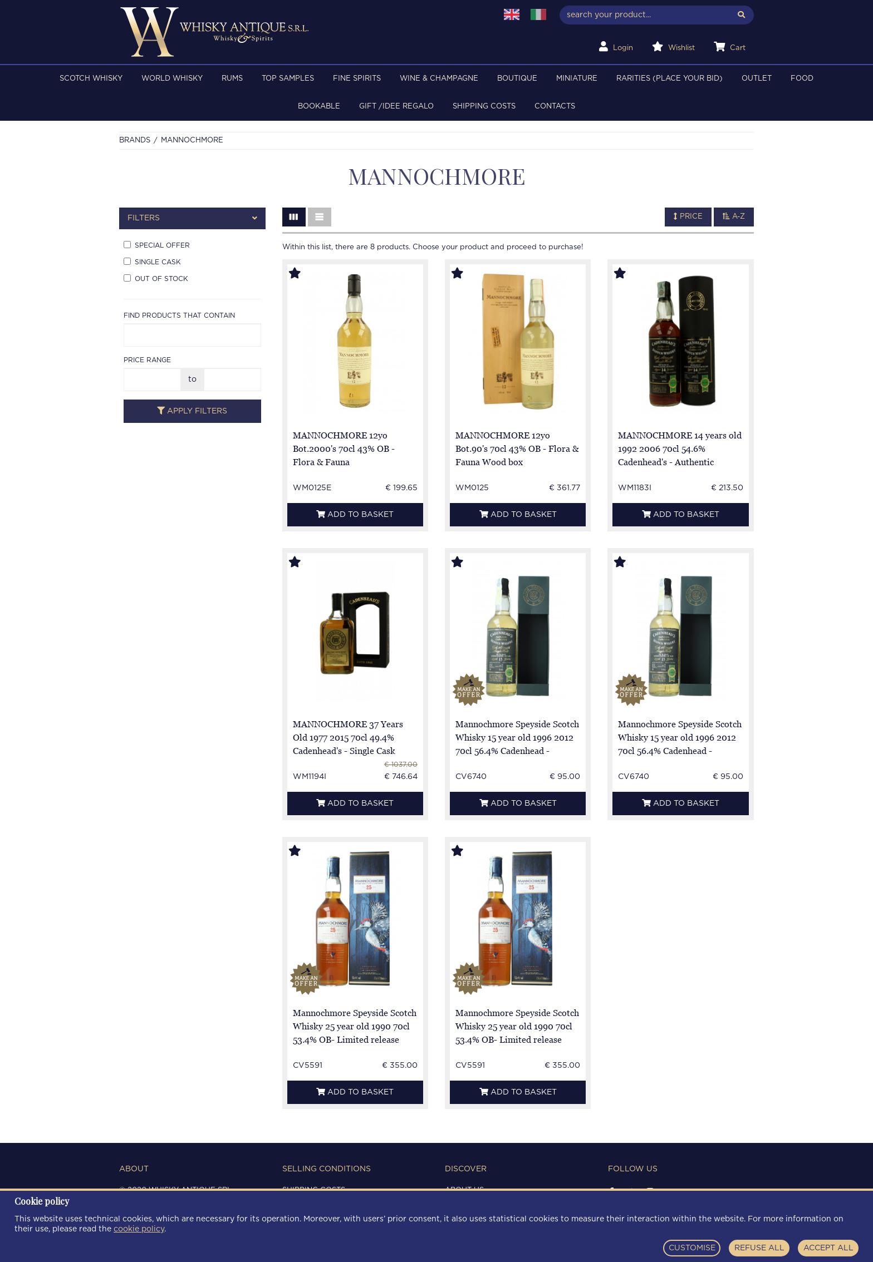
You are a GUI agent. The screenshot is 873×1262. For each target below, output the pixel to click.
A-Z (734, 216)
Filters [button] (192, 218)
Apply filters (192, 411)
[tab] (192, 218)
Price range (147, 360)
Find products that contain (179, 315)
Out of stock (156, 278)
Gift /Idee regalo (396, 106)
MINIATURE (576, 78)
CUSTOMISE (692, 1248)
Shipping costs (484, 106)
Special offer (157, 245)
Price (688, 216)
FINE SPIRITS (357, 78)
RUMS (232, 78)
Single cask (152, 261)
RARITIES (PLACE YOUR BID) (669, 78)
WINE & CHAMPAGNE (439, 78)
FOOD (802, 78)
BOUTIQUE (517, 78)
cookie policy (139, 1229)
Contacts (554, 106)
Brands (134, 140)
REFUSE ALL (759, 1248)
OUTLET (757, 78)
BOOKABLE (319, 106)
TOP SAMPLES (288, 78)
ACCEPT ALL (828, 1248)
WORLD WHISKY (172, 78)
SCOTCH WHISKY (91, 78)
